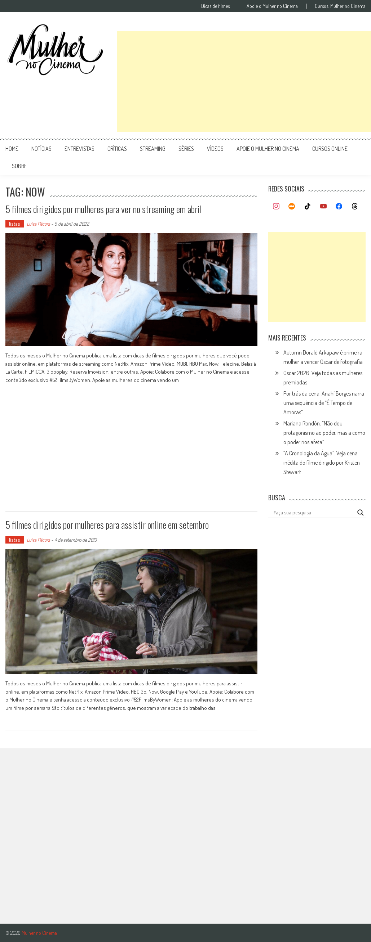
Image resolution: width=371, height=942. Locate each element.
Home (11, 148)
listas (14, 223)
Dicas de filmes (215, 6)
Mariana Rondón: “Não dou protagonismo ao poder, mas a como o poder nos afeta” (324, 433)
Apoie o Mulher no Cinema (272, 6)
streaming (152, 148)
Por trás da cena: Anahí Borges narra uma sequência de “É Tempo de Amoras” (323, 403)
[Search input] (313, 513)
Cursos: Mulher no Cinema (340, 6)
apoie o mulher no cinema (268, 148)
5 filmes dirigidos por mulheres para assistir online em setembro (107, 525)
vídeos (215, 148)
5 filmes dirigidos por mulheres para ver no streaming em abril (103, 209)
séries (186, 148)
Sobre (19, 166)
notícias (41, 148)
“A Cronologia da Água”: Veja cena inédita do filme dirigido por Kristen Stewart (321, 462)
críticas (117, 148)
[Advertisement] (244, 81)
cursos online (330, 148)
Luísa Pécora (38, 224)
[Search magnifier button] (360, 513)
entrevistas (79, 148)
